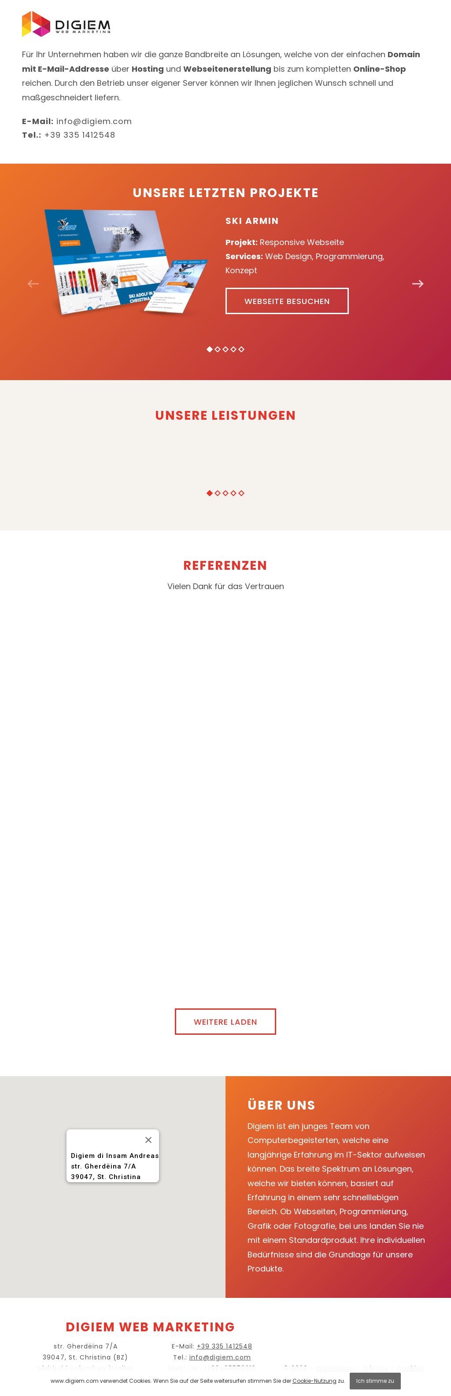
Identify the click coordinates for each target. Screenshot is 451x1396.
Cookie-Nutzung (314, 1381)
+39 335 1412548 (79, 134)
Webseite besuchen (287, 301)
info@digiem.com (94, 121)
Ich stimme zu (375, 1381)
